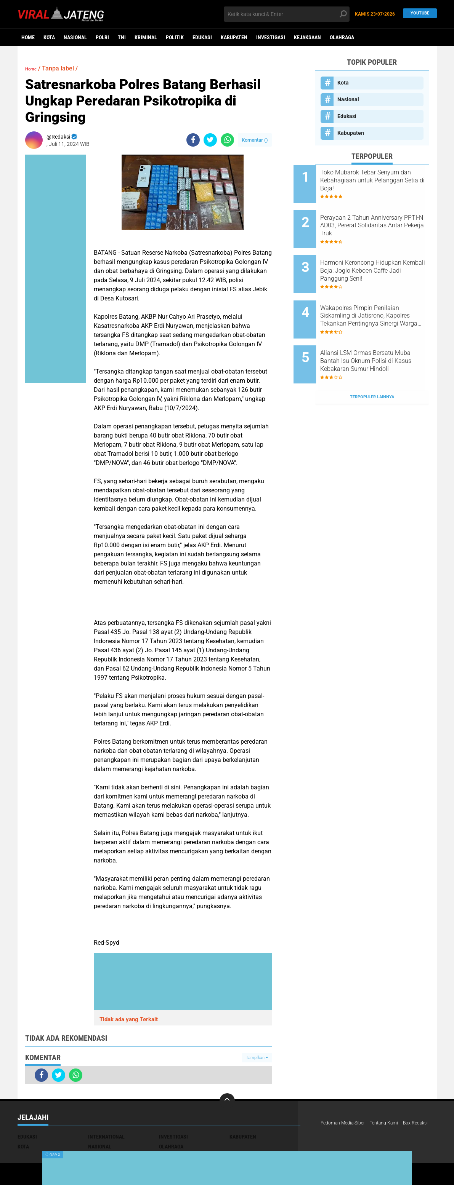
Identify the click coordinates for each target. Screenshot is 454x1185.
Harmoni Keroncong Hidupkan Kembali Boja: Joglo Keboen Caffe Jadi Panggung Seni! (382, 257)
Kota (49, 37)
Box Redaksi (335, 1133)
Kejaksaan (307, 37)
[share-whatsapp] (227, 140)
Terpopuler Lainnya (372, 363)
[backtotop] (227, 1100)
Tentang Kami (393, 1123)
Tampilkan (257, 1057)
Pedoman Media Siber (346, 1123)
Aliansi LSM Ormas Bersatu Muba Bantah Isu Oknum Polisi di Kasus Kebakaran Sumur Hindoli (378, 334)
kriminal (146, 37)
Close (52, 1154)
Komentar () (255, 140)
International (106, 1137)
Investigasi (270, 37)
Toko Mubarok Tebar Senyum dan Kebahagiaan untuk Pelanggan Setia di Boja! (381, 180)
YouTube (418, 13)
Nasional (75, 37)
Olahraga (342, 37)
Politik (175, 37)
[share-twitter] (210, 140)
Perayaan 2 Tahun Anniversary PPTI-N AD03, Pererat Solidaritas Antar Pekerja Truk (376, 219)
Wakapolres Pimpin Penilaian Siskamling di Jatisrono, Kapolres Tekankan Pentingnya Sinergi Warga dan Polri (382, 296)
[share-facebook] (193, 140)
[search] (287, 14)
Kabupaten (234, 37)
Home (28, 37)
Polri (102, 37)
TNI (122, 37)
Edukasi (202, 37)
